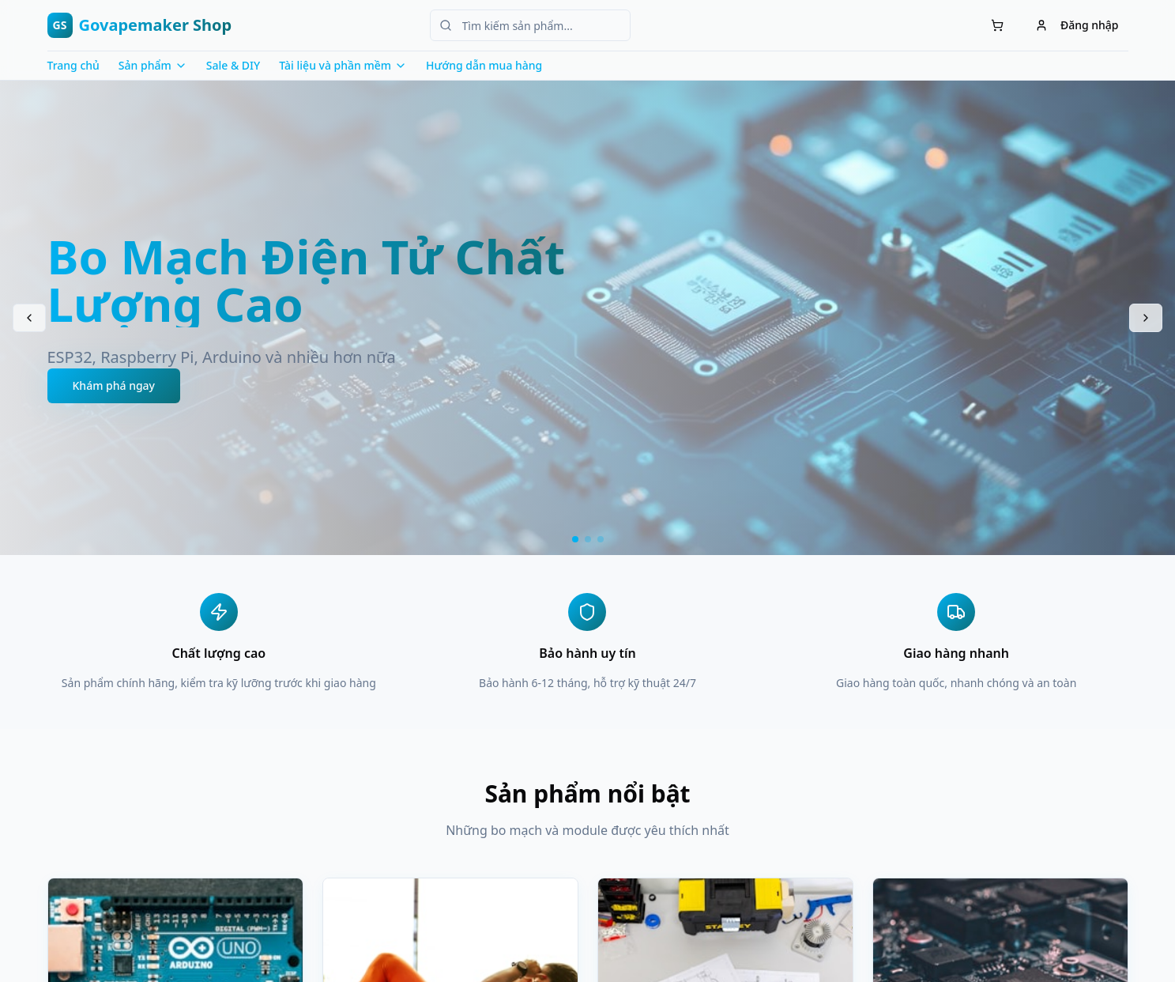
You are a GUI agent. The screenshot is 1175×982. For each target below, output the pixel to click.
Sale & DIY (233, 65)
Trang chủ (73, 65)
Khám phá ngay (114, 385)
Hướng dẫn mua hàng (484, 65)
